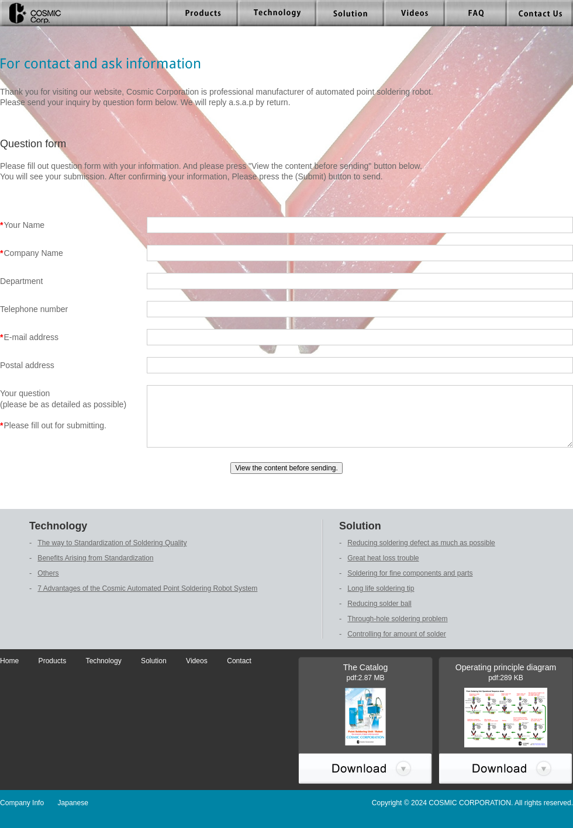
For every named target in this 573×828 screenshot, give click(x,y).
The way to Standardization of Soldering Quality (112, 543)
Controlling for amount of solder (396, 634)
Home (9, 661)
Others (47, 573)
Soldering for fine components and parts (409, 573)
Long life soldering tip (380, 588)
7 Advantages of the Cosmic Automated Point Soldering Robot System (147, 588)
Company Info (22, 803)
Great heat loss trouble (383, 558)
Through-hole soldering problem (397, 619)
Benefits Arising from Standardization (95, 558)
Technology (104, 661)
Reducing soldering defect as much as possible (421, 543)
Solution (154, 661)
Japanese (73, 803)
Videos (197, 661)
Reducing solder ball (379, 604)
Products (53, 661)
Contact (239, 661)
